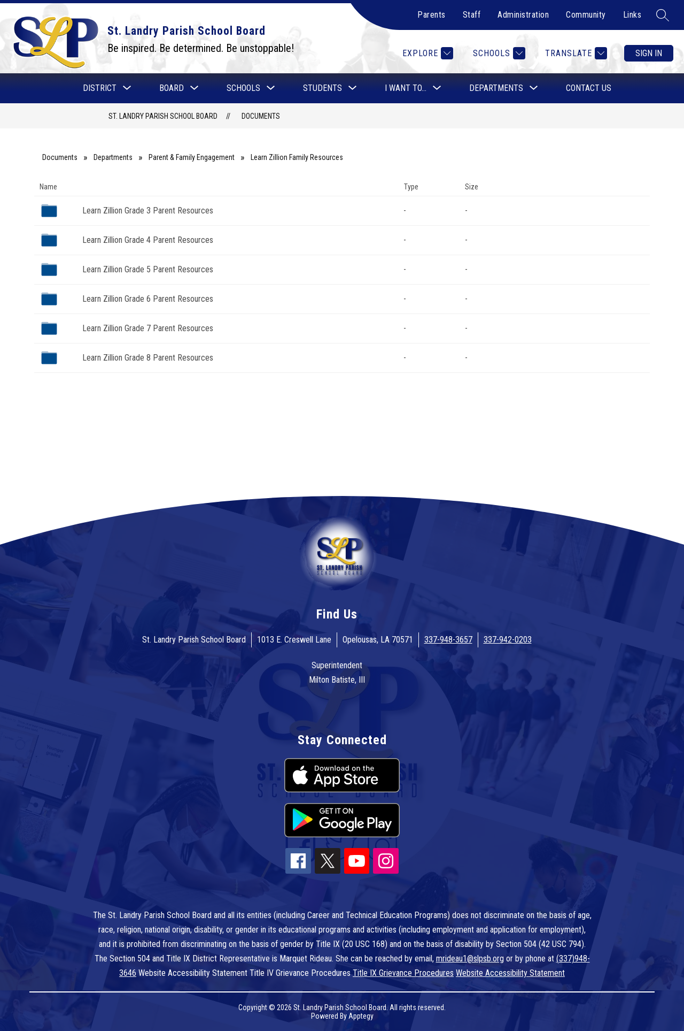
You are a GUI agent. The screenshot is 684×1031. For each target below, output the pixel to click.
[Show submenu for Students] (322, 88)
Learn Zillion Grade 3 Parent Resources (147, 210)
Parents (431, 15)
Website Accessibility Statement (510, 973)
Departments (113, 157)
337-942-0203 (508, 640)
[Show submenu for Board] (171, 88)
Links (632, 15)
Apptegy (361, 1016)
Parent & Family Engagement (192, 157)
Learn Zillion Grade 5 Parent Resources (147, 269)
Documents (261, 116)
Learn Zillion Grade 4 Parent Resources (147, 240)
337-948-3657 (448, 640)
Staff (472, 15)
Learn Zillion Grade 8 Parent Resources (147, 358)
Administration (523, 15)
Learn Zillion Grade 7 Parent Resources (147, 328)
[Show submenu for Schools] (243, 88)
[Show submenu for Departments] (496, 88)
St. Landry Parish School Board (162, 116)
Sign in (648, 53)
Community (586, 15)
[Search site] (662, 15)
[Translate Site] (574, 53)
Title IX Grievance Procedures (403, 973)
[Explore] (426, 53)
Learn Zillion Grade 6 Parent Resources (147, 299)
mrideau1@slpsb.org (470, 958)
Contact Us (588, 88)
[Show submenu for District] (99, 88)
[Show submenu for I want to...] (405, 88)
